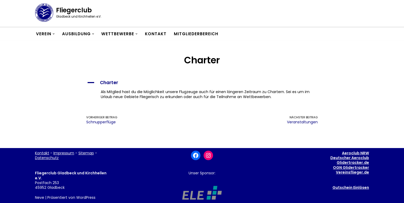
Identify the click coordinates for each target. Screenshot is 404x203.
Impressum (63, 153)
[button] (54, 34)
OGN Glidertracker (351, 167)
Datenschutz (47, 157)
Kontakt (155, 34)
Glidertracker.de (353, 162)
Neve (39, 197)
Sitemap (86, 153)
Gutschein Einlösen (350, 187)
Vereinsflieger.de (352, 172)
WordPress (85, 197)
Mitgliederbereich (196, 34)
